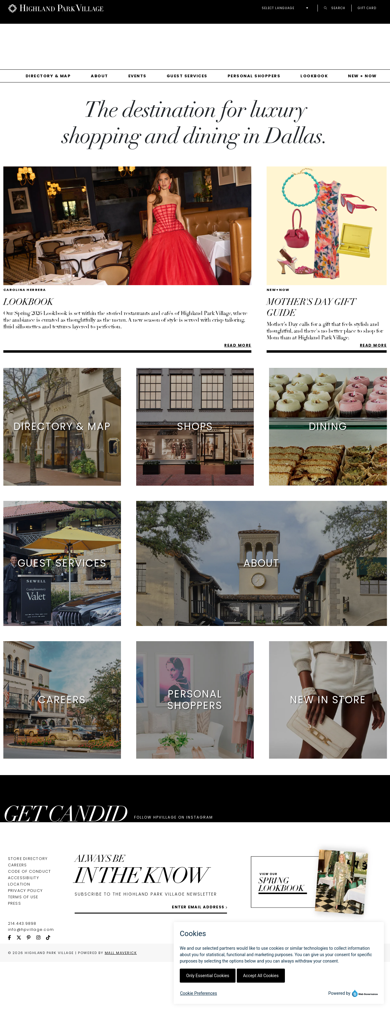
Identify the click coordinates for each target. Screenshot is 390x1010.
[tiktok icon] (51, 986)
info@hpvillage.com (31, 977)
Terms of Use (23, 945)
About (99, 76)
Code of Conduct (29, 919)
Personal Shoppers (254, 76)
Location (19, 932)
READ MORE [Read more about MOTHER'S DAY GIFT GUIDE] (373, 345)
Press (14, 951)
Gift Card (367, 7)
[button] (286, 8)
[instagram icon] (41, 986)
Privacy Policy (25, 938)
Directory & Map (48, 76)
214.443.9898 (22, 971)
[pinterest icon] (31, 986)
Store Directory (28, 906)
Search (334, 7)
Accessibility (23, 925)
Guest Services (187, 76)
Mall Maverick (121, 1000)
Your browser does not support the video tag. (198, 40)
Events (137, 76)
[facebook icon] (12, 986)
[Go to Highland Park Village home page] (56, 8)
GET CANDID (65, 816)
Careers (17, 913)
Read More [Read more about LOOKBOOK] (237, 345)
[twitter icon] (21, 986)
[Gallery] (195, 42)
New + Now (362, 76)
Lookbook (314, 76)
